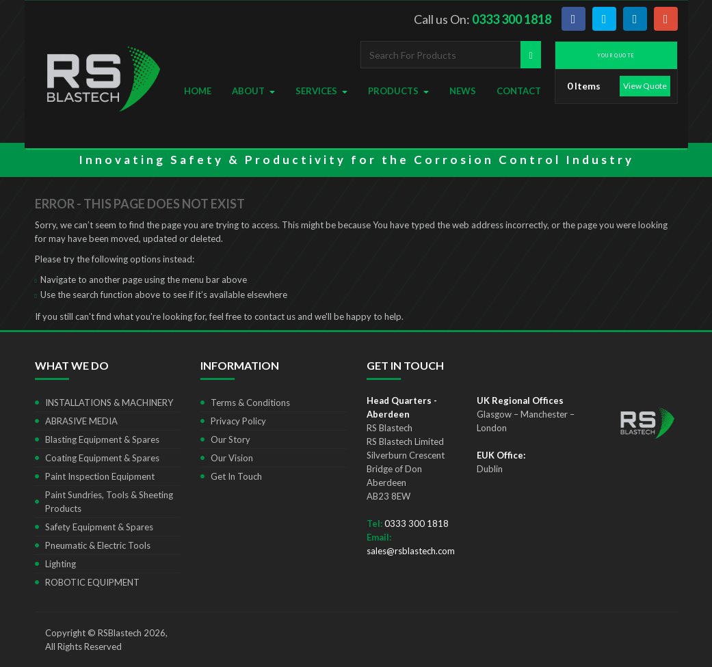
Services (321, 90)
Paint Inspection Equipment (100, 476)
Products (398, 90)
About (253, 90)
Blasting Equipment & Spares (102, 439)
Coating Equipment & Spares (102, 457)
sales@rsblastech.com (411, 550)
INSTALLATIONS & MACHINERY (109, 402)
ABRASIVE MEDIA (81, 421)
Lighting (60, 563)
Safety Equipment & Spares (99, 526)
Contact (519, 90)
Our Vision (232, 457)
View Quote (645, 86)
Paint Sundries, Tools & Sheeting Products (109, 501)
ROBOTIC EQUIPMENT (92, 582)
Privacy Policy (238, 421)
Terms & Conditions (250, 402)
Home (197, 90)
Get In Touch (236, 476)
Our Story (230, 439)
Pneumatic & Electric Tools (97, 545)
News (462, 90)
